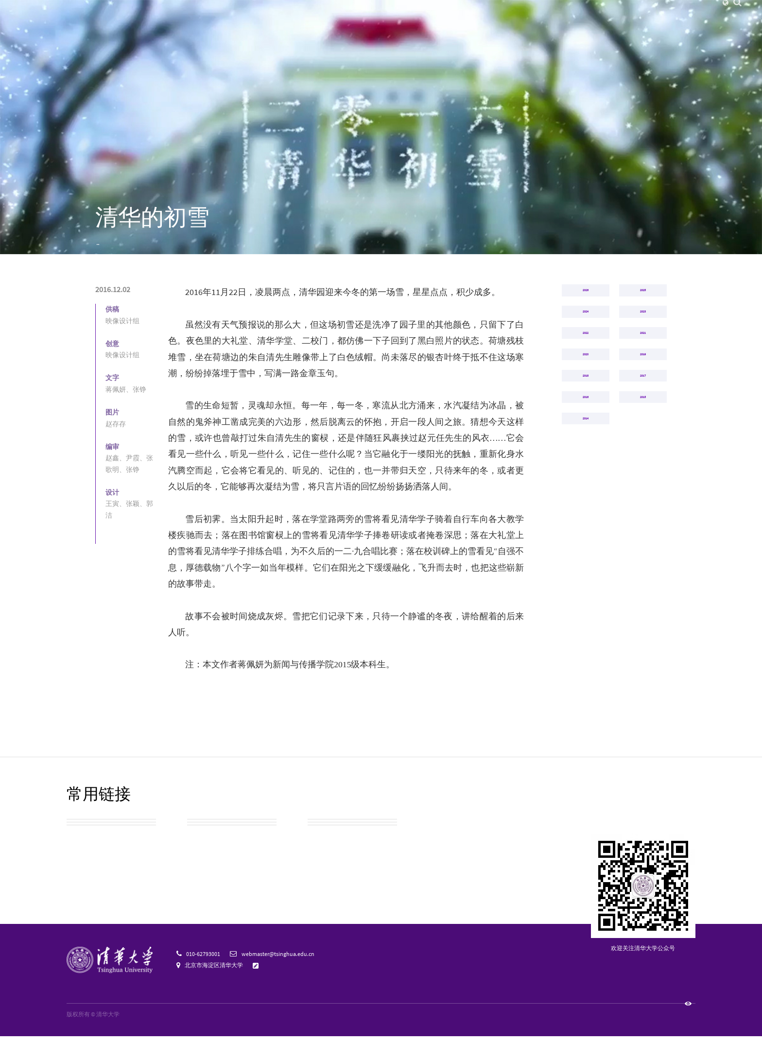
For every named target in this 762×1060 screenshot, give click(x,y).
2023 (643, 368)
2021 (643, 410)
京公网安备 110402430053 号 (216, 1038)
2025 (643, 325)
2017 (643, 496)
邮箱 (578, 14)
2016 (167, 254)
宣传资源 (323, 901)
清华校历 (323, 853)
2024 (585, 368)
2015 (643, 539)
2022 (585, 410)
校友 (493, 14)
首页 (101, 254)
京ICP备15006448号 (149, 1038)
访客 (475, 14)
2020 (585, 453)
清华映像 (134, 254)
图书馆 (599, 14)
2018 (585, 496)
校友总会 (82, 901)
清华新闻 (232, 33)
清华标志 (202, 901)
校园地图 (82, 877)
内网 (560, 14)
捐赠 (512, 14)
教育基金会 (327, 877)
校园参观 (82, 853)
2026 (585, 325)
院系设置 (352, 33)
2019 (643, 453)
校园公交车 (206, 853)
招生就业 (531, 33)
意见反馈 (275, 988)
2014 (585, 582)
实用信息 (202, 877)
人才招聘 (535, 14)
